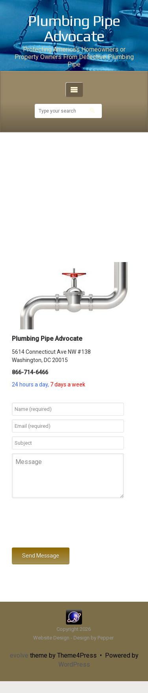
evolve (19, 655)
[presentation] (72, 524)
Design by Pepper (93, 638)
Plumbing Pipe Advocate (74, 28)
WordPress (74, 664)
